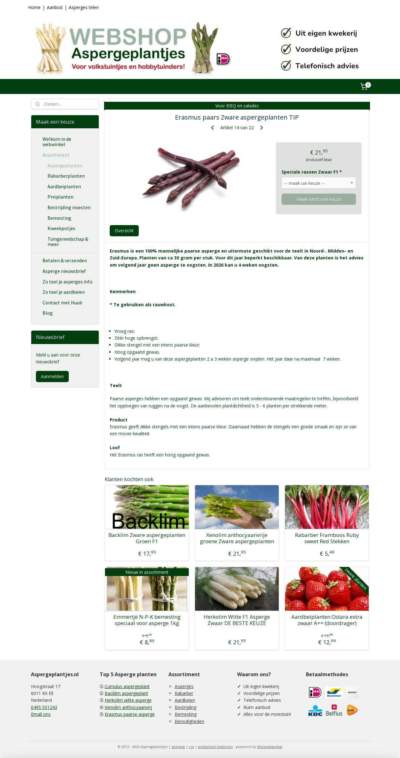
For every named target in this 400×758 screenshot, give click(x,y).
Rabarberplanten (66, 176)
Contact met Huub (62, 302)
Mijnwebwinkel (269, 746)
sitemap (178, 746)
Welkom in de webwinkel (56, 142)
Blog (47, 313)
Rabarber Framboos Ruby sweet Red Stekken (327, 538)
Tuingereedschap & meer (68, 242)
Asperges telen (84, 7)
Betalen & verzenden (64, 260)
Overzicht (123, 231)
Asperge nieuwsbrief (64, 271)
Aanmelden (52, 376)
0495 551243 (44, 707)
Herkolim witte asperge (128, 700)
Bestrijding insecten (69, 207)
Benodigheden (189, 721)
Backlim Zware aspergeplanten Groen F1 (146, 538)
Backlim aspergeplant (126, 693)
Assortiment (56, 155)
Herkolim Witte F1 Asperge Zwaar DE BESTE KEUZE (237, 619)
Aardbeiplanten (64, 186)
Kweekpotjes (61, 228)
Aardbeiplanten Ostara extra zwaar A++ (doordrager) (326, 619)
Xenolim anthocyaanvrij (128, 707)
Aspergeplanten (65, 165)
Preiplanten (60, 197)
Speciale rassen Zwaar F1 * (312, 172)
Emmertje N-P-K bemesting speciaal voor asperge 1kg (146, 619)
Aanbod (54, 7)
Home (34, 7)
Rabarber (184, 693)
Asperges (184, 686)
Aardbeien (185, 700)
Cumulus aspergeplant (127, 686)
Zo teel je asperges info (67, 281)
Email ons (41, 714)
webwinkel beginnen (215, 746)
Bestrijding (185, 707)
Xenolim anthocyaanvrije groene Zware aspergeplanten (237, 538)
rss (191, 746)
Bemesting (59, 218)
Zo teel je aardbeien (63, 292)
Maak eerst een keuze (318, 199)
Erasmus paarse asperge (130, 714)
